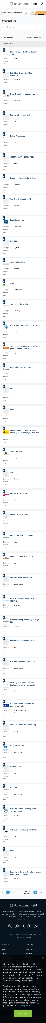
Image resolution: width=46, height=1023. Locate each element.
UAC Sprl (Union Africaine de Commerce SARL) (22, 704)
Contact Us (29, 953)
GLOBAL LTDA (16, 766)
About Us (28, 950)
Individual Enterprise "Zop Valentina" (21, 74)
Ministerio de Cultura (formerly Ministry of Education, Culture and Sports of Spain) (24, 431)
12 (13, 376)
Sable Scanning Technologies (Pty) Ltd (24, 620)
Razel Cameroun (17, 220)
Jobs (3, 950)
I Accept (23, 1013)
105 (14, 692)
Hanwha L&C (15, 788)
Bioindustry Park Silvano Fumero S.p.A (24, 53)
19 (13, 187)
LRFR (12, 409)
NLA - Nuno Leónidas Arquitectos (24, 94)
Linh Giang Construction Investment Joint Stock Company (25, 873)
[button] (3, 3)
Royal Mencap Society (19, 493)
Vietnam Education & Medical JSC (24, 725)
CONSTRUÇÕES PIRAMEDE (21, 577)
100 (41, 892)
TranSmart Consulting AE (20, 199)
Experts (4, 953)
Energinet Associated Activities (23, 178)
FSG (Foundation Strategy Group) (24, 325)
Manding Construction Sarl (21, 556)
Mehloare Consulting (19, 514)
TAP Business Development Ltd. (23, 830)
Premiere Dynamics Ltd (20, 115)
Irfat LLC (13, 241)
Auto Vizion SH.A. (17, 262)
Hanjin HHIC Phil (17, 746)
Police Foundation (17, 136)
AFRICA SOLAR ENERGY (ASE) (22, 157)
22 (13, 229)
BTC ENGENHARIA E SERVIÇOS (22, 661)
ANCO (12, 388)
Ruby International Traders (21, 535)
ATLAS (12, 283)
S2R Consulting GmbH (19, 304)
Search (9, 27)
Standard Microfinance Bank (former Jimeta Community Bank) (25, 347)
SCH (12, 472)
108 (14, 713)
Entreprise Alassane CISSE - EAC (23, 640)
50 (35, 892)
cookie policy (24, 1005)
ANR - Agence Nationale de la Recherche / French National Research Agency (22, 683)
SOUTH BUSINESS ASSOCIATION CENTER (23, 599)
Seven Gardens (16, 451)
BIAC (12, 851)
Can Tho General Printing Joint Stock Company (23, 810)
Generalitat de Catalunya (20, 367)
